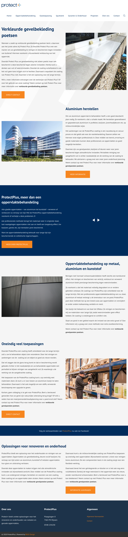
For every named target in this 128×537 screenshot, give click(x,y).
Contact (89, 521)
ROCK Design (30, 534)
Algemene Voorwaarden (95, 516)
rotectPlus (67, 431)
